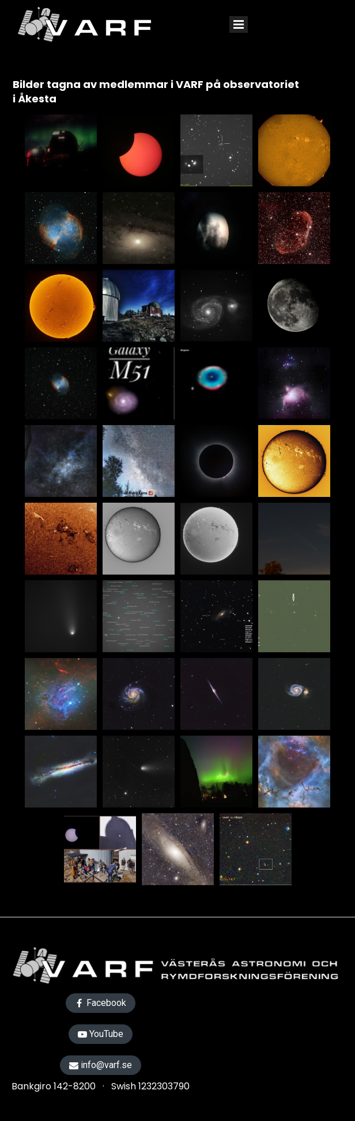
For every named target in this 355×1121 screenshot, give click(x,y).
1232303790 (164, 1086)
